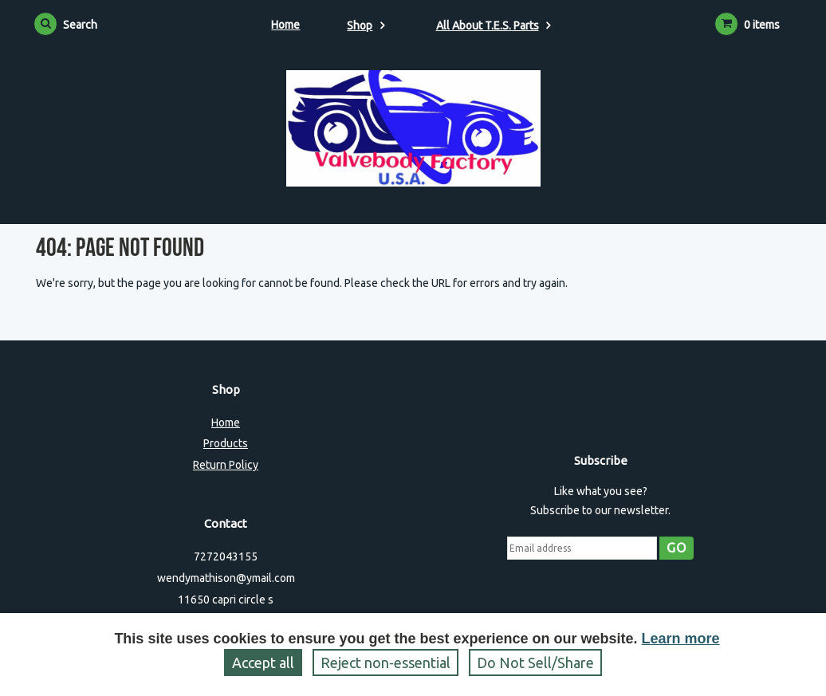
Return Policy (225, 464)
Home (285, 24)
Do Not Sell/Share (535, 662)
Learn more (681, 639)
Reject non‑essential (385, 662)
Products (225, 443)
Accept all (263, 662)
